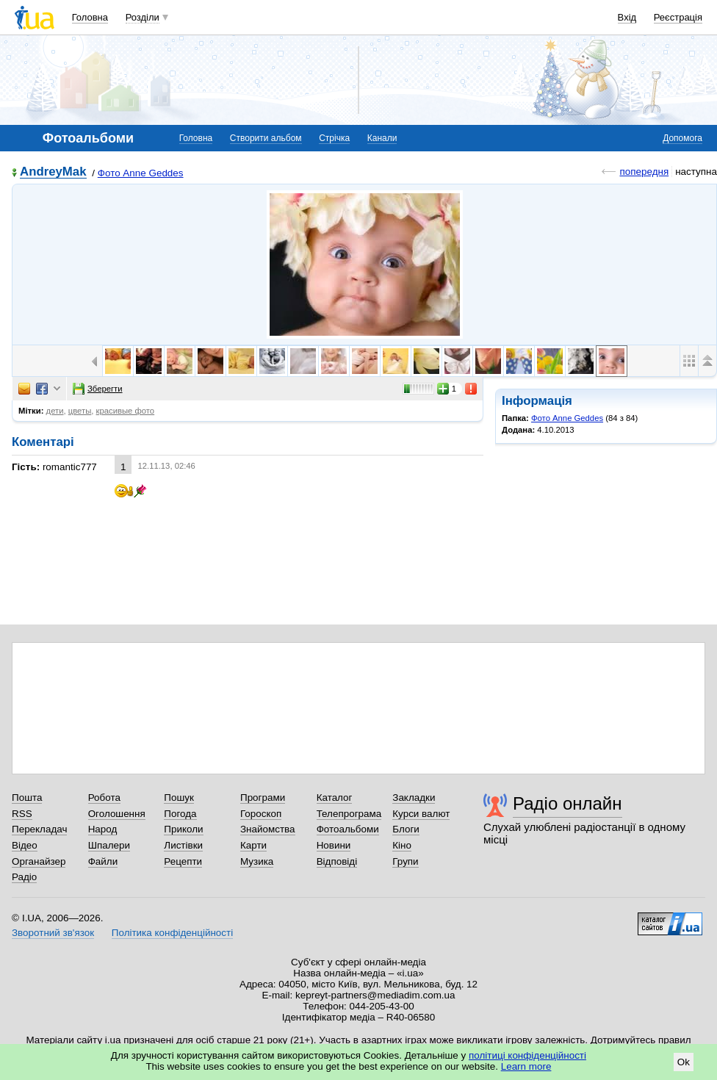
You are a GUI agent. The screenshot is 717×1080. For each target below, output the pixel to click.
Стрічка (334, 138)
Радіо (24, 876)
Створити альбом (266, 138)
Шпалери (109, 845)
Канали (382, 138)
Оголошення (116, 813)
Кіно (401, 845)
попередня (644, 171)
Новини (334, 845)
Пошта (27, 797)
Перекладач (39, 829)
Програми (262, 797)
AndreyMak (53, 172)
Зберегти (98, 389)
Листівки (183, 845)
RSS (22, 813)
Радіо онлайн (567, 803)
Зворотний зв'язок (53, 932)
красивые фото (125, 410)
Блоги (405, 829)
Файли (103, 861)
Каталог (335, 797)
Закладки (413, 797)
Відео (24, 845)
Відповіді (337, 861)
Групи (405, 861)
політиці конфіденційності (527, 1055)
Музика (256, 861)
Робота (104, 797)
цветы (80, 410)
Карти (253, 845)
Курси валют (421, 813)
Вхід (627, 17)
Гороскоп (260, 813)
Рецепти (183, 861)
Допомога (682, 138)
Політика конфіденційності (172, 932)
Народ (103, 829)
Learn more (526, 1066)
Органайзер (38, 861)
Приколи (183, 829)
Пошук (179, 797)
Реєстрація (678, 17)
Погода (180, 813)
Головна (90, 17)
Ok (683, 1062)
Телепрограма (349, 813)
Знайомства (267, 829)
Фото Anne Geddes (141, 173)
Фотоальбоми (348, 829)
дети (55, 410)
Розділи (142, 17)
